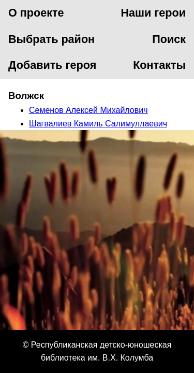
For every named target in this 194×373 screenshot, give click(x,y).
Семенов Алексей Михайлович (88, 110)
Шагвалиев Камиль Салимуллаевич (98, 123)
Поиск (169, 39)
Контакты (159, 65)
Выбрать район (51, 39)
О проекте (36, 12)
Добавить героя (52, 65)
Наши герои (153, 12)
